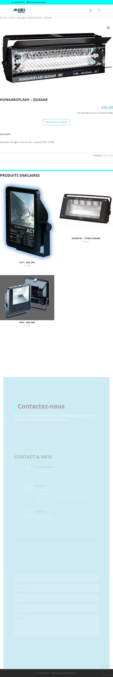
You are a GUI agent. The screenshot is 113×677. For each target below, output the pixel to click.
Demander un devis (56, 122)
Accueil (3, 17)
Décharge (21, 17)
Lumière (11, 17)
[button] (108, 28)
